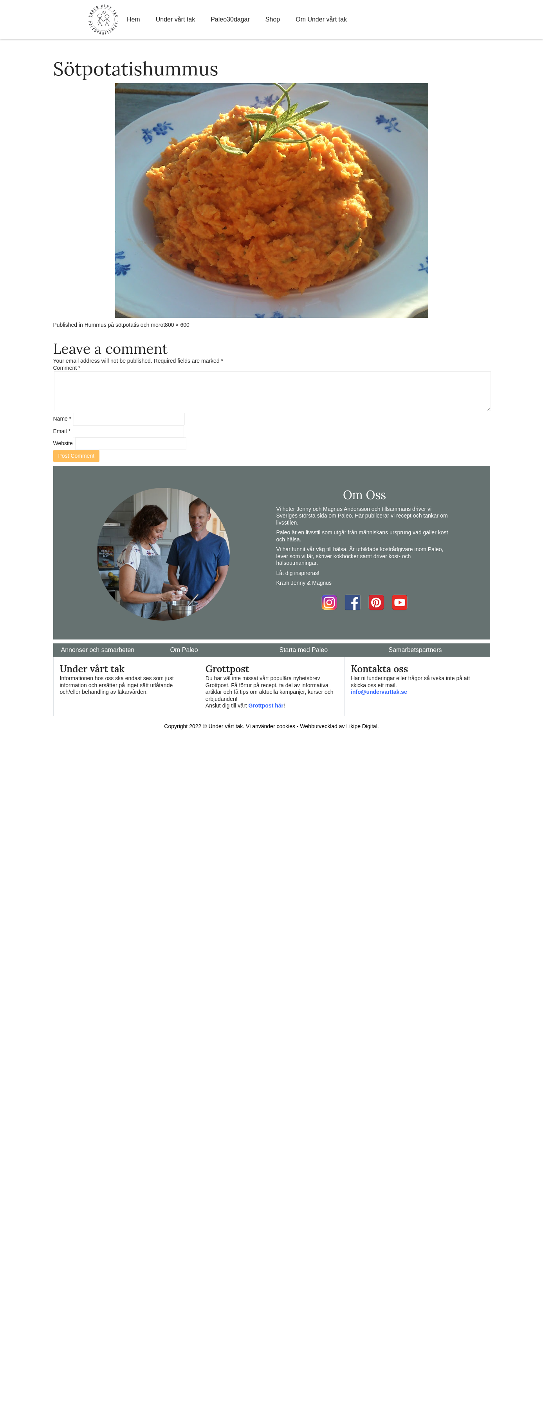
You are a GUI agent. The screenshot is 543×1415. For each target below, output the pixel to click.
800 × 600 (177, 325)
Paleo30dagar (230, 19)
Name (62, 419)
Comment (67, 368)
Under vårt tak (175, 19)
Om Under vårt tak (321, 19)
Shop (272, 19)
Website (63, 443)
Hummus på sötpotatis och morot (125, 325)
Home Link (103, 19)
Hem (133, 19)
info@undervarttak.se (379, 692)
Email (61, 431)
